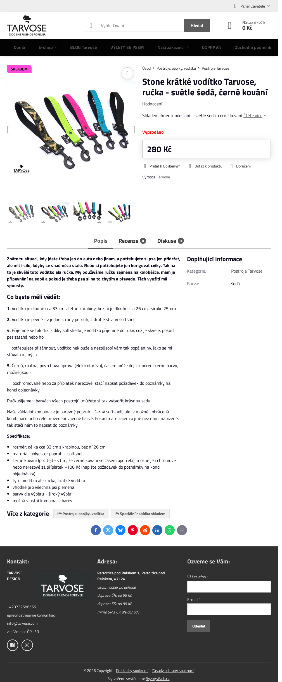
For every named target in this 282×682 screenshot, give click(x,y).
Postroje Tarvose (246, 271)
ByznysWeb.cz (157, 678)
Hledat (197, 25)
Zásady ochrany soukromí (173, 670)
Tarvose (163, 177)
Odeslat (198, 626)
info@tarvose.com (22, 623)
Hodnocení (152, 103)
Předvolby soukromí (132, 670)
